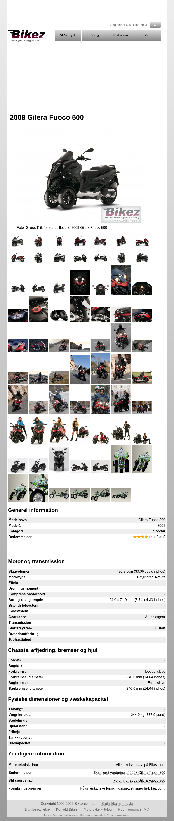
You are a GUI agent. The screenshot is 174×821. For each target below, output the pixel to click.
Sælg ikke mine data (117, 803)
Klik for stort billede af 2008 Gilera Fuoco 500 (72, 227)
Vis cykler (68, 35)
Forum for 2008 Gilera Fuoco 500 (139, 780)
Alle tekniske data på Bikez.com (140, 765)
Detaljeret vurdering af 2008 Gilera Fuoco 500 (129, 772)
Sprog (95, 35)
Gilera (37, 117)
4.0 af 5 (159, 537)
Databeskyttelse (37, 809)
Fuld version (121, 35)
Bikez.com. (156, 788)
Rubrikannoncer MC (133, 809)
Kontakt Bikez (66, 809)
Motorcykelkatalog (98, 809)
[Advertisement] (87, 76)
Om (147, 35)
